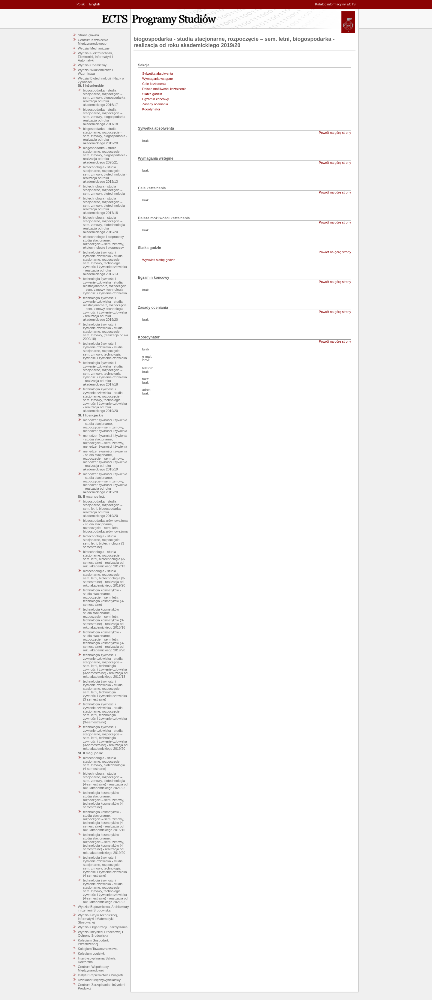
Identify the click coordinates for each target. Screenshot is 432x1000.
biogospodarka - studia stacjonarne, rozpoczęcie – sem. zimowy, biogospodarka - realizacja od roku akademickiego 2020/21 (105, 155)
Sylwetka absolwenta (157, 73)
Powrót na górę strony (335, 132)
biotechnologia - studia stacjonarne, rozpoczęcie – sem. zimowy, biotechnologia (104, 190)
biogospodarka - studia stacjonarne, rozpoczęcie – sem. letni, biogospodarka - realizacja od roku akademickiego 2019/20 (103, 509)
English (94, 4)
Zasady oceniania (155, 104)
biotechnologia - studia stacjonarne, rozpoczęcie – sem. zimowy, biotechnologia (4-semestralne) (104, 763)
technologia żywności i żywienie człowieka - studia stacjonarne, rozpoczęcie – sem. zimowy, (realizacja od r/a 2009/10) (105, 332)
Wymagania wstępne (157, 78)
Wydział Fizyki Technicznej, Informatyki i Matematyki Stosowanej (98, 918)
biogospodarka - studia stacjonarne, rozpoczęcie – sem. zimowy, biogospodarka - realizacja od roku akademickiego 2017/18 (105, 117)
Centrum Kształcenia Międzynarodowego (93, 41)
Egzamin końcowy (155, 99)
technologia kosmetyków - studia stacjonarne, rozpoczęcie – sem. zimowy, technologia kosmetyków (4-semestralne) (103, 800)
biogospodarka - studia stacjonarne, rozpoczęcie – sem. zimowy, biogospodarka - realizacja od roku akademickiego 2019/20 (105, 136)
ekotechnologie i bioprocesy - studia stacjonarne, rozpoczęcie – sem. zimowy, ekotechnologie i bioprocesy (104, 242)
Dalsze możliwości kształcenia (164, 89)
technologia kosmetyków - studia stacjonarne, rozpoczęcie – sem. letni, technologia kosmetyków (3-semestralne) (103, 597)
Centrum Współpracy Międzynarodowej (93, 968)
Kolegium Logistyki (92, 953)
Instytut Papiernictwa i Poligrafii (101, 975)
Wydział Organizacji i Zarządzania (103, 927)
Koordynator (151, 109)
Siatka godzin (152, 94)
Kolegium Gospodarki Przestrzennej (94, 942)
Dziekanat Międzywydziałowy (99, 980)
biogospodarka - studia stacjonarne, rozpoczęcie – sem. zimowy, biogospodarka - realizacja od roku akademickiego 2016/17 (105, 98)
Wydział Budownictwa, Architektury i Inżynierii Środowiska (103, 908)
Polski (80, 4)
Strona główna (88, 35)
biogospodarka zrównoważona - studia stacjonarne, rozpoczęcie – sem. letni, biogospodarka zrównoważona (105, 526)
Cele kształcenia (154, 84)
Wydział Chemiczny (92, 65)
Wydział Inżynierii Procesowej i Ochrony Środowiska (100, 933)
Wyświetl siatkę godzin (159, 260)
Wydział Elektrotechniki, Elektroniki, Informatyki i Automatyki (95, 56)
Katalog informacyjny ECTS (335, 4)
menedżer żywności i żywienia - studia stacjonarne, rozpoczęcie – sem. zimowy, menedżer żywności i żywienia (105, 425)
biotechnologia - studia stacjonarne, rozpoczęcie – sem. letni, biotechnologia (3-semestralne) (104, 541)
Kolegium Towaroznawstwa (98, 948)
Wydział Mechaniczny (94, 48)
